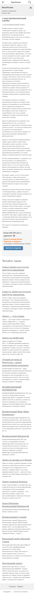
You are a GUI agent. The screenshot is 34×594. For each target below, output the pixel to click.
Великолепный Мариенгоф (15, 436)
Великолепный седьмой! (14, 517)
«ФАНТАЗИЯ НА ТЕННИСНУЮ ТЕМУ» (23, 591)
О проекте (12, 586)
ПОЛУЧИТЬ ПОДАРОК (13, 248)
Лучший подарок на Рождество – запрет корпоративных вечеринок (15, 362)
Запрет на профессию (13, 338)
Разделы (20, 586)
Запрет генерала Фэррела (14, 481)
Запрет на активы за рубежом (16, 460)
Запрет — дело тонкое (13, 316)
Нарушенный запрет (12, 563)
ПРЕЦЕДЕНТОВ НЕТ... (9, 591)
